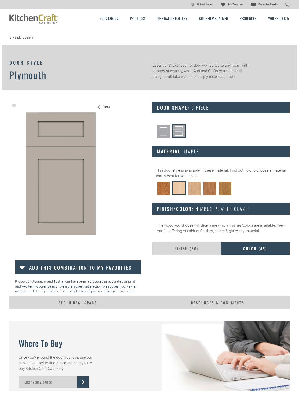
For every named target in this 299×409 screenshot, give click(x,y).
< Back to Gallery (23, 37)
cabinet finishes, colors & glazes (213, 231)
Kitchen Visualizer (213, 18)
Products (137, 18)
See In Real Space (77, 302)
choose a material (271, 170)
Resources (248, 18)
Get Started (109, 18)
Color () (255, 248)
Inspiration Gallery (172, 18)
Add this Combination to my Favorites (80, 267)
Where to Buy (279, 18)
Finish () (186, 248)
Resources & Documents (217, 302)
